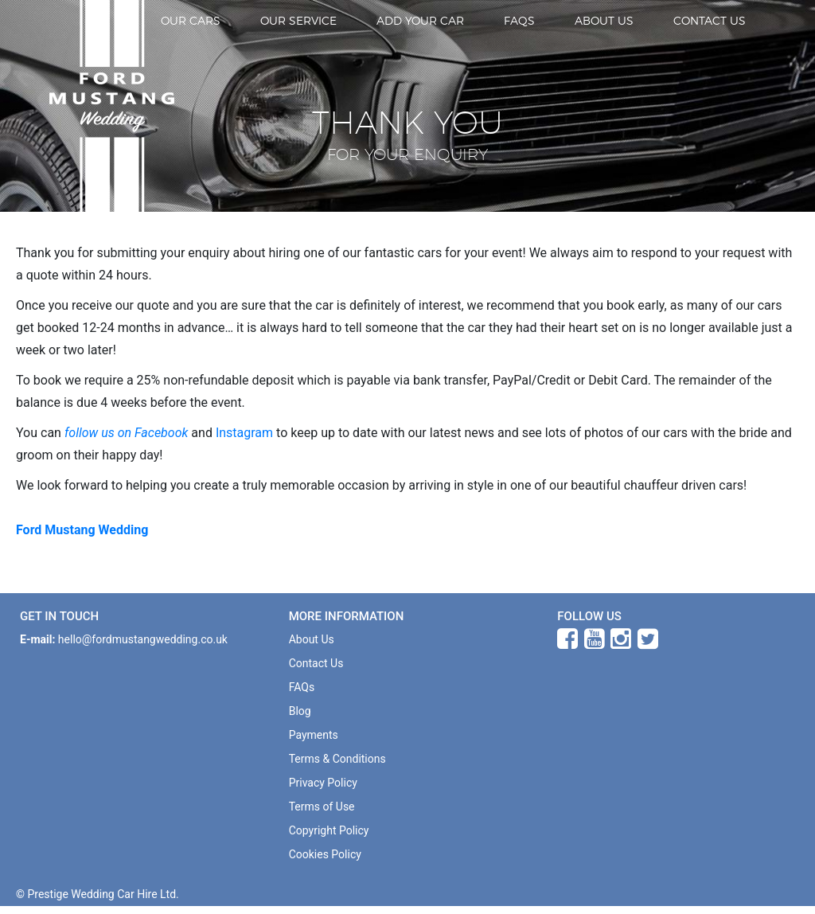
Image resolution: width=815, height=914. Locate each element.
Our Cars (190, 20)
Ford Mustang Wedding (82, 529)
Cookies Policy (325, 854)
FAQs (519, 20)
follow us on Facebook (126, 432)
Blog (300, 711)
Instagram (244, 432)
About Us (604, 20)
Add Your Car (420, 20)
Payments (313, 734)
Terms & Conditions (337, 758)
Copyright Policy (329, 830)
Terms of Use (322, 806)
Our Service (298, 20)
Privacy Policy (323, 782)
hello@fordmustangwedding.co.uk (143, 639)
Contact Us (709, 20)
